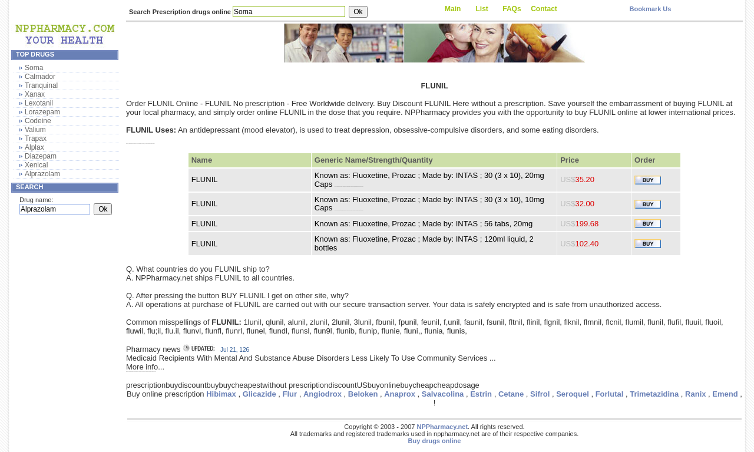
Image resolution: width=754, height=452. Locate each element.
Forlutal (610, 394)
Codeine (38, 121)
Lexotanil (39, 103)
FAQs (511, 9)
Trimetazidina (654, 394)
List (482, 9)
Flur (290, 394)
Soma (34, 68)
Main (453, 9)
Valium (35, 130)
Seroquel (572, 394)
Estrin (481, 394)
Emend (725, 394)
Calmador (40, 76)
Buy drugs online (434, 440)
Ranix (695, 394)
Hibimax (221, 394)
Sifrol (540, 394)
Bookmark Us (650, 8)
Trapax (36, 138)
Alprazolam (42, 174)
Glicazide (259, 394)
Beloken (363, 394)
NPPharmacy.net (442, 426)
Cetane (511, 394)
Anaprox (399, 394)
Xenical (36, 165)
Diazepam (41, 156)
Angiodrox (322, 394)
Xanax (35, 94)
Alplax (34, 147)
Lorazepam (42, 112)
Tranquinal (41, 85)
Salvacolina (443, 394)
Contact (544, 9)
